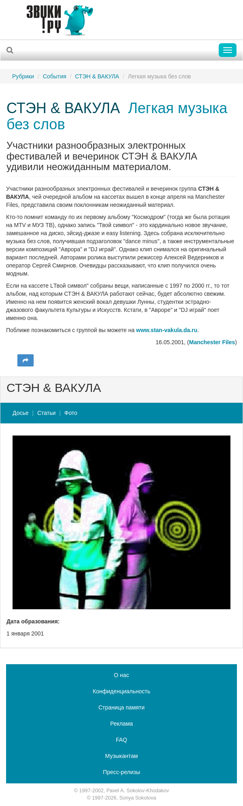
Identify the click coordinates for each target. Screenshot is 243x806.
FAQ (121, 740)
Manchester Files (212, 342)
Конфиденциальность (121, 691)
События (54, 76)
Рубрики (23, 76)
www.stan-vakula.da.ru (166, 330)
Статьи (46, 413)
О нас (121, 675)
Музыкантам (121, 756)
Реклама (121, 723)
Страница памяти (121, 707)
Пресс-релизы (121, 772)
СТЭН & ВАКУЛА (97, 76)
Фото (70, 413)
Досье (21, 413)
